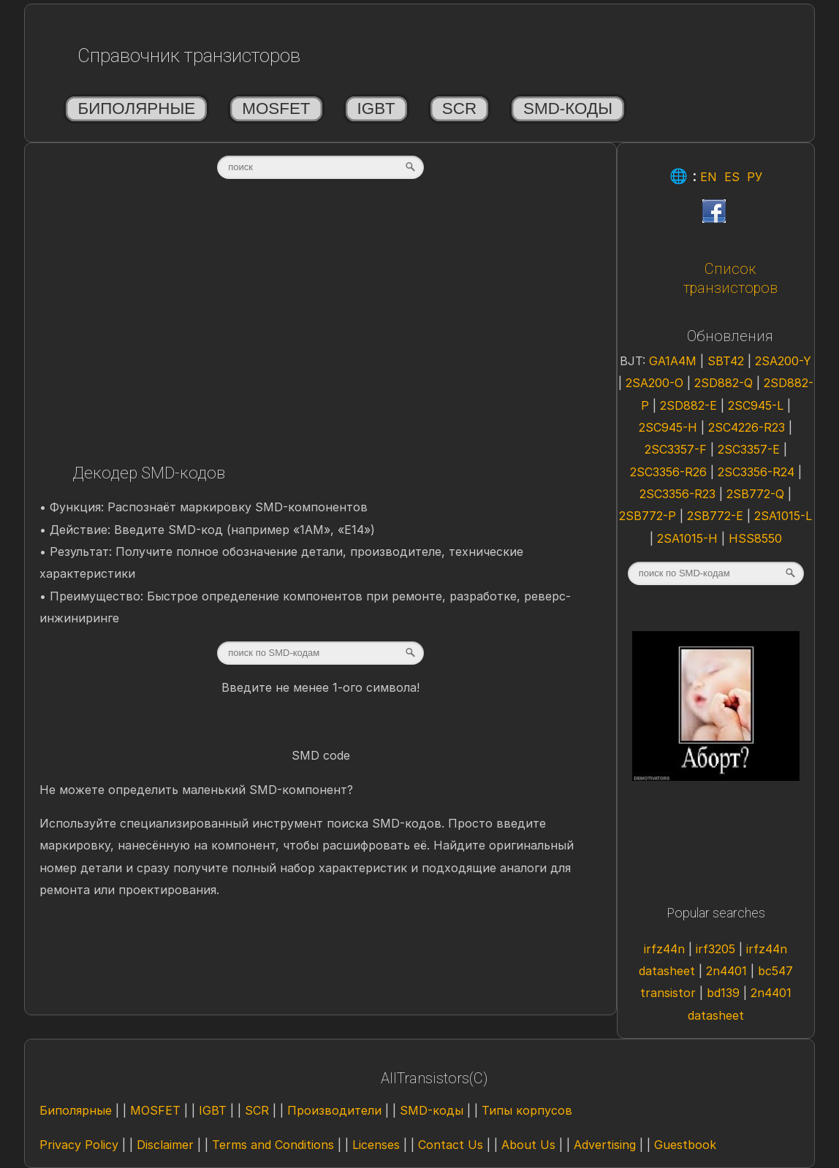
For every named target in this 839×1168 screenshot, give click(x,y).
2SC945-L (757, 405)
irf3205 (717, 949)
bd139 (725, 992)
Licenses (376, 1144)
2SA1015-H (689, 538)
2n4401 (728, 970)
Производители (334, 1110)
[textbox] (320, 167)
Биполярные (136, 108)
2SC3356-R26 (670, 472)
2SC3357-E (750, 449)
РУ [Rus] (754, 176)
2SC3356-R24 (758, 472)
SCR (459, 108)
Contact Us (450, 1144)
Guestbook (685, 1144)
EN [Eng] (708, 176)
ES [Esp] (732, 176)
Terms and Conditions (273, 1144)
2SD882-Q (725, 382)
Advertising (605, 1144)
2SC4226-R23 (748, 427)
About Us (528, 1144)
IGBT (376, 108)
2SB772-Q (757, 493)
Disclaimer (165, 1144)
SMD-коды (567, 108)
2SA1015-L (783, 515)
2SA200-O (656, 382)
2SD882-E (690, 405)
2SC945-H (670, 427)
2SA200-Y (783, 361)
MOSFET (276, 108)
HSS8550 (755, 538)
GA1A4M (674, 361)
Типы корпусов (527, 1110)
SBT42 (727, 361)
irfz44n (666, 949)
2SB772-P (649, 515)
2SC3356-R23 (679, 493)
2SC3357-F (677, 449)
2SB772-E (717, 515)
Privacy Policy (78, 1144)
